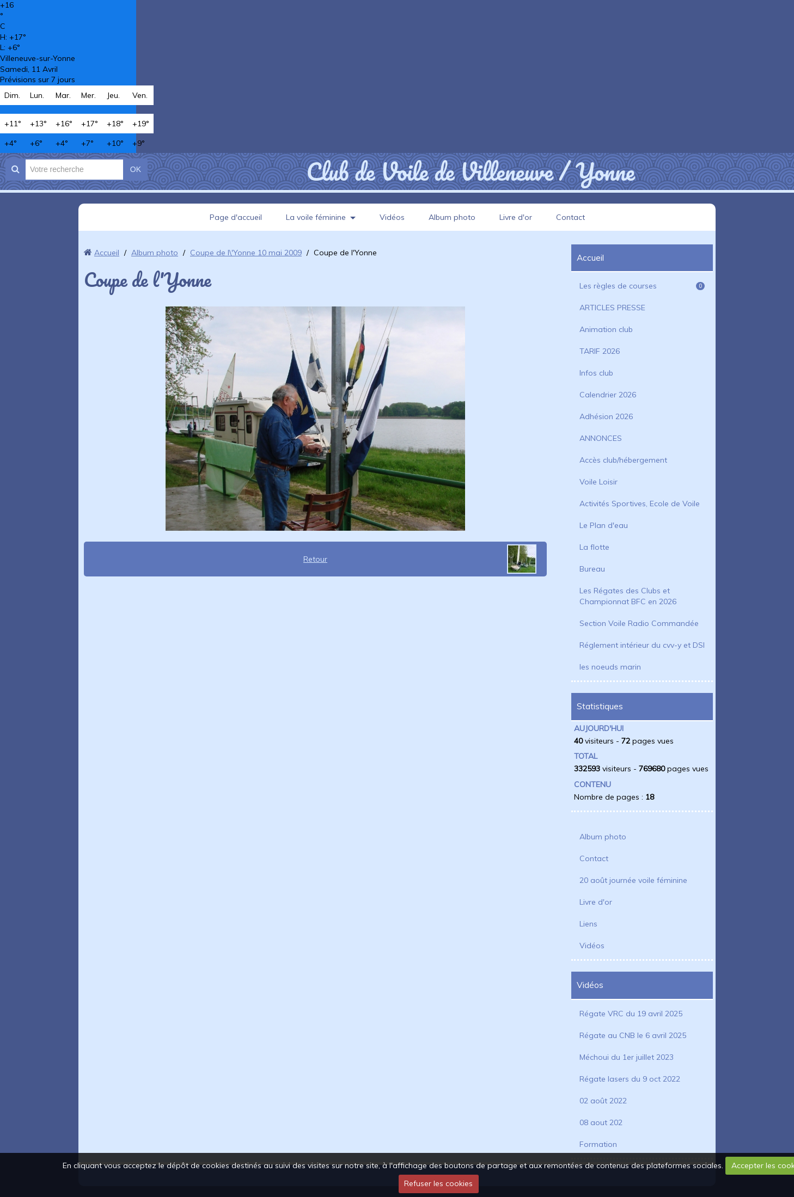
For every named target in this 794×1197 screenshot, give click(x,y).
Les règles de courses (642, 286)
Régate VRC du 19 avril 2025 (630, 1013)
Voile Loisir (598, 482)
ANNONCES (600, 438)
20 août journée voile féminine (633, 880)
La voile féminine (316, 217)
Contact (570, 217)
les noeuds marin (610, 667)
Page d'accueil (236, 217)
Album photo (452, 217)
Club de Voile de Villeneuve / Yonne (470, 171)
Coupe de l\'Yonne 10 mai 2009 (246, 252)
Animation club (606, 329)
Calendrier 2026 (607, 395)
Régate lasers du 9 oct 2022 (629, 1079)
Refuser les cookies (438, 1183)
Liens (588, 924)
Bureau (592, 569)
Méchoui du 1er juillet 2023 (626, 1057)
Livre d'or (515, 217)
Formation (598, 1144)
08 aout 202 (600, 1122)
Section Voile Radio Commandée (639, 623)
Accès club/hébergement (623, 460)
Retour (315, 559)
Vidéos (392, 217)
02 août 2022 (603, 1101)
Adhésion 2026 (606, 416)
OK (135, 169)
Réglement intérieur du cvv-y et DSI (642, 645)
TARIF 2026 (599, 351)
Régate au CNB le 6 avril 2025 (632, 1035)
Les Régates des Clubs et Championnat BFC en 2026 (627, 596)
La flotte (594, 547)
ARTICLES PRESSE (612, 307)
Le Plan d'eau (603, 525)
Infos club (596, 373)
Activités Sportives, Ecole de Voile (639, 503)
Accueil (106, 252)
